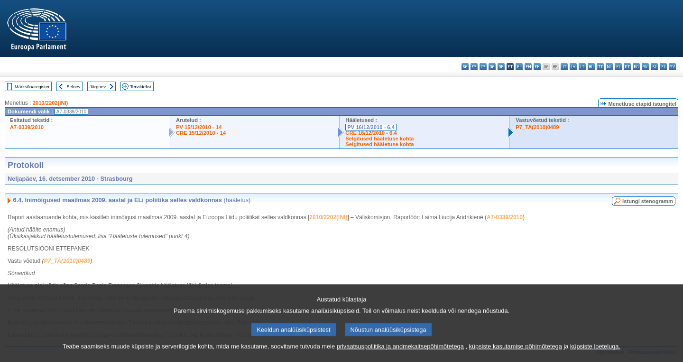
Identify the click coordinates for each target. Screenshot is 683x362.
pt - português (627, 66)
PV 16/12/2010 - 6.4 (371, 127)
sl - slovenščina (654, 66)
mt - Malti (600, 66)
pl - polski (618, 66)
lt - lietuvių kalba (582, 66)
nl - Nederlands (609, 66)
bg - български (465, 66)
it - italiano (564, 66)
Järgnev (98, 86)
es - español (474, 66)
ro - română (636, 66)
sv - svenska (672, 66)
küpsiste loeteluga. (595, 356)
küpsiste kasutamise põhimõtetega (515, 356)
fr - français (537, 66)
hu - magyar (591, 66)
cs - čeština (483, 66)
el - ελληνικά (519, 66)
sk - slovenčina (645, 66)
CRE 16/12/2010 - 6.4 (371, 133)
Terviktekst (140, 86)
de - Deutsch (501, 66)
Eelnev (73, 86)
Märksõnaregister (32, 86)
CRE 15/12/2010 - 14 (201, 133)
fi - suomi (663, 66)
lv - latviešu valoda (573, 66)
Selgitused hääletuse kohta (379, 138)
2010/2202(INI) (50, 103)
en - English (528, 66)
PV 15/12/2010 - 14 (199, 127)
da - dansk (492, 66)
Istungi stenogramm (647, 201)
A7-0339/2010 (27, 127)
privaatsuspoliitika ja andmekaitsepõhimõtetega (400, 356)
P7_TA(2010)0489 (537, 127)
